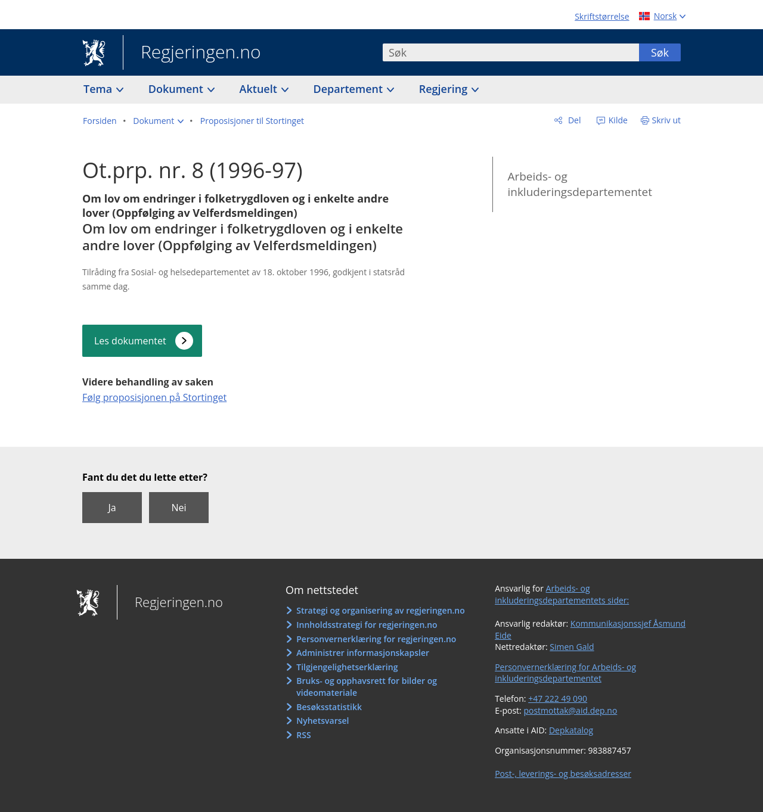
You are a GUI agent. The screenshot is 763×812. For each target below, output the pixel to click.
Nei (178, 507)
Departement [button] (350, 89)
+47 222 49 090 (557, 698)
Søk (660, 52)
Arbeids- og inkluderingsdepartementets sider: (562, 594)
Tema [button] (99, 89)
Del (573, 120)
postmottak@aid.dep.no (570, 710)
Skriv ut (666, 120)
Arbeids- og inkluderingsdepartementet (579, 184)
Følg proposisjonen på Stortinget (154, 397)
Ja (112, 507)
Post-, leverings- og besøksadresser (563, 773)
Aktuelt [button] (260, 89)
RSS (303, 735)
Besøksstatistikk (329, 707)
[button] (158, 121)
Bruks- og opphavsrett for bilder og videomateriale (366, 686)
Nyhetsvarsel (322, 720)
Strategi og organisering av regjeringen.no (380, 610)
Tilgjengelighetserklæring (347, 667)
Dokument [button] (177, 89)
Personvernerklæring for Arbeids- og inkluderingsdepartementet (565, 673)
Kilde (617, 120)
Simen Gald (572, 646)
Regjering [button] (444, 89)
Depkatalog (571, 730)
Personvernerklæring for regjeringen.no (376, 639)
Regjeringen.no (192, 53)
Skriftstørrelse (602, 16)
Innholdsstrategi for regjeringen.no (366, 624)
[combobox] (511, 52)
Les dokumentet (130, 340)
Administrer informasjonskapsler (362, 652)
